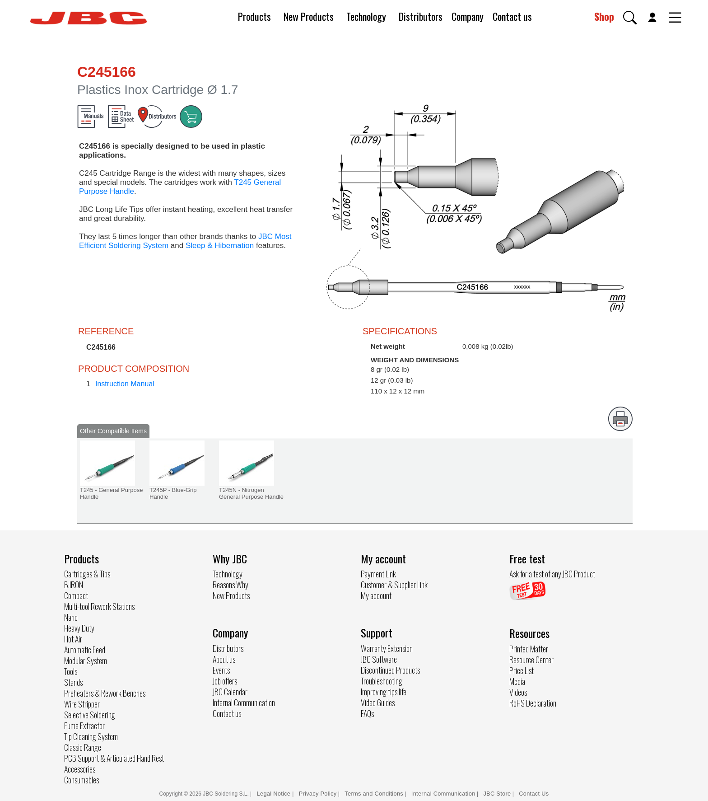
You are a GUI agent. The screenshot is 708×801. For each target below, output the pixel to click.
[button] (630, 17)
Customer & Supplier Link (394, 584)
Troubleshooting (381, 681)
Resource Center (531, 659)
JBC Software (379, 659)
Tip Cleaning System (91, 736)
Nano (71, 617)
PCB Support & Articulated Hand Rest (114, 758)
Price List (521, 670)
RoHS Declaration (532, 703)
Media (517, 681)
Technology (366, 16)
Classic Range (82, 747)
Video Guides (378, 702)
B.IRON (73, 584)
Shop (604, 16)
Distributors (420, 16)
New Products (309, 16)
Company (468, 16)
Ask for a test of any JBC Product (552, 574)
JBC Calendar (230, 692)
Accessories (79, 769)
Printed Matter (528, 649)
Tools (70, 671)
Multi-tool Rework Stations (99, 606)
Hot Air (73, 639)
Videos (518, 692)
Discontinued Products (390, 670)
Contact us (512, 16)
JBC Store (497, 793)
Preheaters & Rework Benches (104, 693)
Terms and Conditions (374, 793)
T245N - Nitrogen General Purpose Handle (251, 493)
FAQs (367, 713)
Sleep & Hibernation (220, 245)
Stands (73, 682)
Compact (76, 595)
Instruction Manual (124, 384)
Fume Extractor (84, 725)
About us (224, 659)
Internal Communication (244, 702)
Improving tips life (383, 692)
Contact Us (534, 793)
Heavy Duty (79, 628)
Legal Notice (275, 793)
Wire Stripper (82, 704)
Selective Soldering (89, 715)
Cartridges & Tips (87, 574)
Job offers (225, 681)
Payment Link (378, 574)
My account (376, 595)
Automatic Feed (84, 650)
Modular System (85, 660)
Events (221, 670)
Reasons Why (230, 584)
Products (254, 16)
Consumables (81, 780)
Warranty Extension (387, 648)
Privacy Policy (318, 793)
